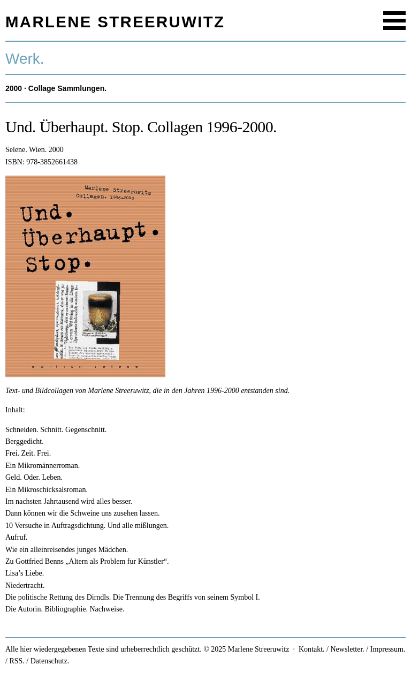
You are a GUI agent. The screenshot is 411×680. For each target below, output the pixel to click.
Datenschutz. (50, 661)
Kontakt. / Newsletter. (331, 649)
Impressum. (388, 649)
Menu (394, 20)
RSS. (16, 661)
